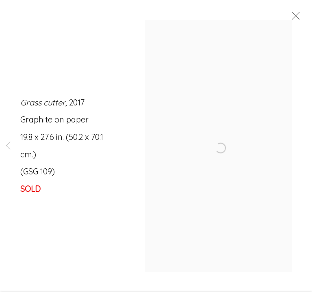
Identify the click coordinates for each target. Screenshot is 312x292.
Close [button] (295, 18)
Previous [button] (8, 146)
